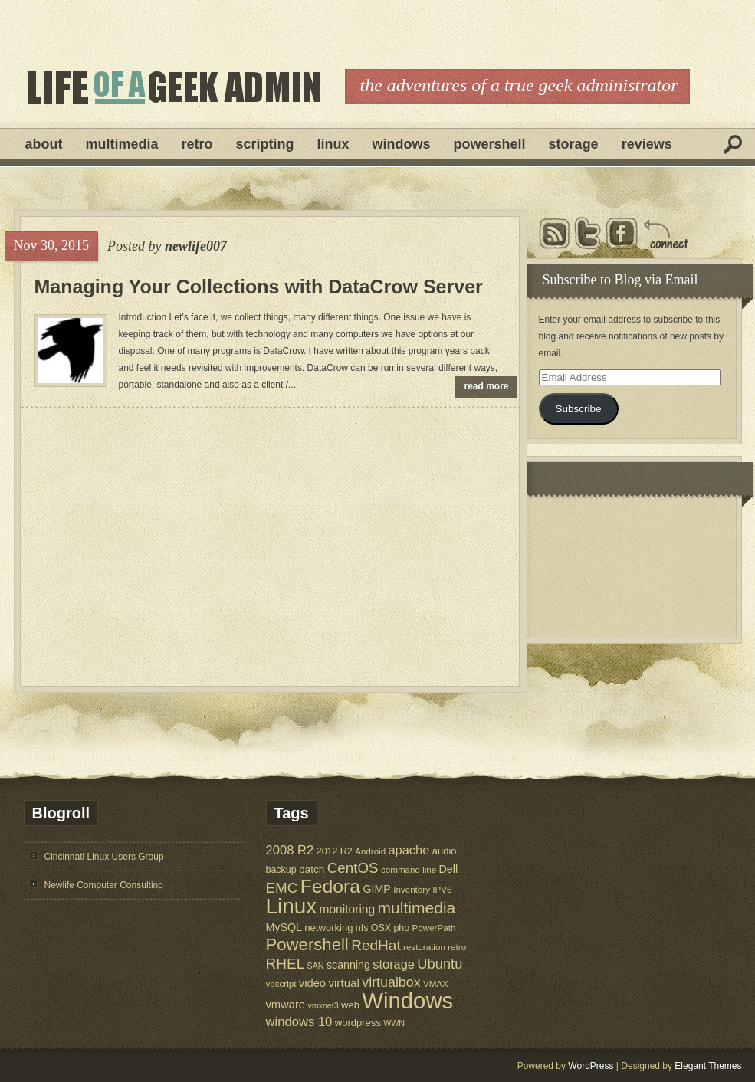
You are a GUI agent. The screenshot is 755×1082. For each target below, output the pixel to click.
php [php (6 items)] (401, 928)
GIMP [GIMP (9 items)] (376, 889)
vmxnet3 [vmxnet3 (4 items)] (322, 1005)
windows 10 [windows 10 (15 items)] (299, 1022)
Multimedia (122, 144)
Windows (402, 144)
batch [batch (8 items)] (311, 869)
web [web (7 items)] (350, 1005)
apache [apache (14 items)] (409, 850)
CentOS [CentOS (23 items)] (353, 868)
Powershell (490, 144)
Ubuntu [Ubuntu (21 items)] (439, 964)
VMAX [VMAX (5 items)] (435, 984)
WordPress (590, 1066)
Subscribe (578, 409)
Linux (333, 144)
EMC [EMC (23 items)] (282, 888)
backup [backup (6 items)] (281, 869)
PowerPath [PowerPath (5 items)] (434, 928)
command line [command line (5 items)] (408, 869)
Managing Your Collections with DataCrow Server (258, 286)
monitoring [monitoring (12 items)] (347, 909)
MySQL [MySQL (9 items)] (284, 927)
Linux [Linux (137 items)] (291, 906)
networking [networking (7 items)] (328, 927)
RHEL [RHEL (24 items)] (285, 964)
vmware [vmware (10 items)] (286, 1004)
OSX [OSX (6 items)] (381, 928)
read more (486, 386)
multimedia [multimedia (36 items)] (417, 907)
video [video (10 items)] (312, 983)
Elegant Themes (708, 1066)
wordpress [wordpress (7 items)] (358, 1022)
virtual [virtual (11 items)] (343, 982)
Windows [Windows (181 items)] (407, 1000)
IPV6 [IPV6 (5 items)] (441, 889)
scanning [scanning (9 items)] (348, 965)
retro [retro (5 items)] (457, 947)
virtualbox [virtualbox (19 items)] (391, 982)
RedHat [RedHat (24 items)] (376, 945)
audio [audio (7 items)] (444, 851)
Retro (197, 144)
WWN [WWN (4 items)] (394, 1023)
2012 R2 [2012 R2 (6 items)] (335, 851)
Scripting (265, 144)
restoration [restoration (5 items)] (424, 947)
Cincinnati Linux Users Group (104, 856)
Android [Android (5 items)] (370, 851)
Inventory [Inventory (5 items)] (411, 889)
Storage (574, 144)
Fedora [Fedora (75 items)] (330, 886)
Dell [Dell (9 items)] (448, 869)
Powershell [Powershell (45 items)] (307, 944)
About (44, 144)
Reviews (647, 144)
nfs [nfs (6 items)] (362, 928)
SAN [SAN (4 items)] (315, 965)
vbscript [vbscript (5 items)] (281, 984)
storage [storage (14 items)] (394, 964)
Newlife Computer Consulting (103, 885)
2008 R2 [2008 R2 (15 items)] (290, 850)
